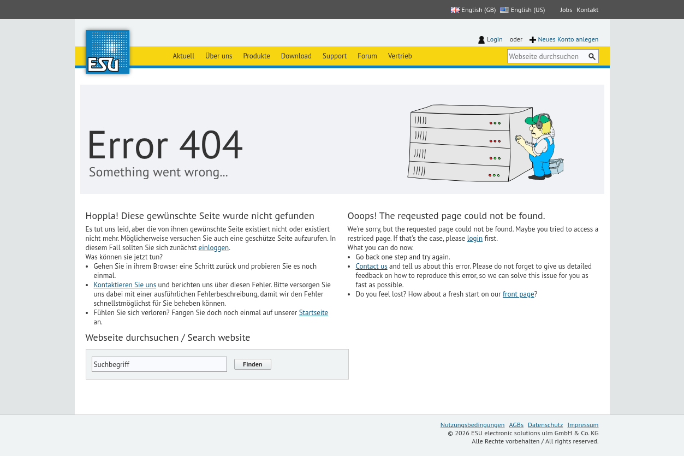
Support (335, 56)
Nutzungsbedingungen (473, 425)
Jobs (567, 9)
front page (518, 294)
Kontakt (587, 9)
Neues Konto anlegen (568, 39)
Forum (367, 56)
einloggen (214, 247)
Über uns (219, 56)
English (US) (522, 9)
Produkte (256, 56)
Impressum (582, 425)
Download (296, 56)
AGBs (516, 425)
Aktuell (183, 56)
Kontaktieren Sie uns (125, 284)
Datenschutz (545, 425)
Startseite (313, 312)
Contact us (372, 266)
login (475, 238)
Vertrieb (400, 56)
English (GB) (473, 9)
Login (495, 39)
